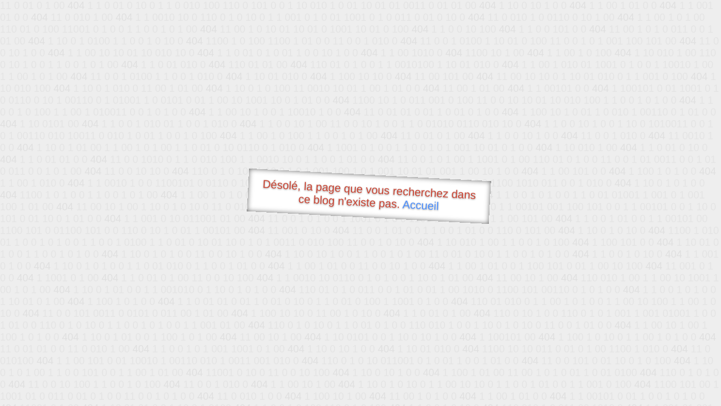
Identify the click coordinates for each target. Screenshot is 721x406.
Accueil (420, 205)
